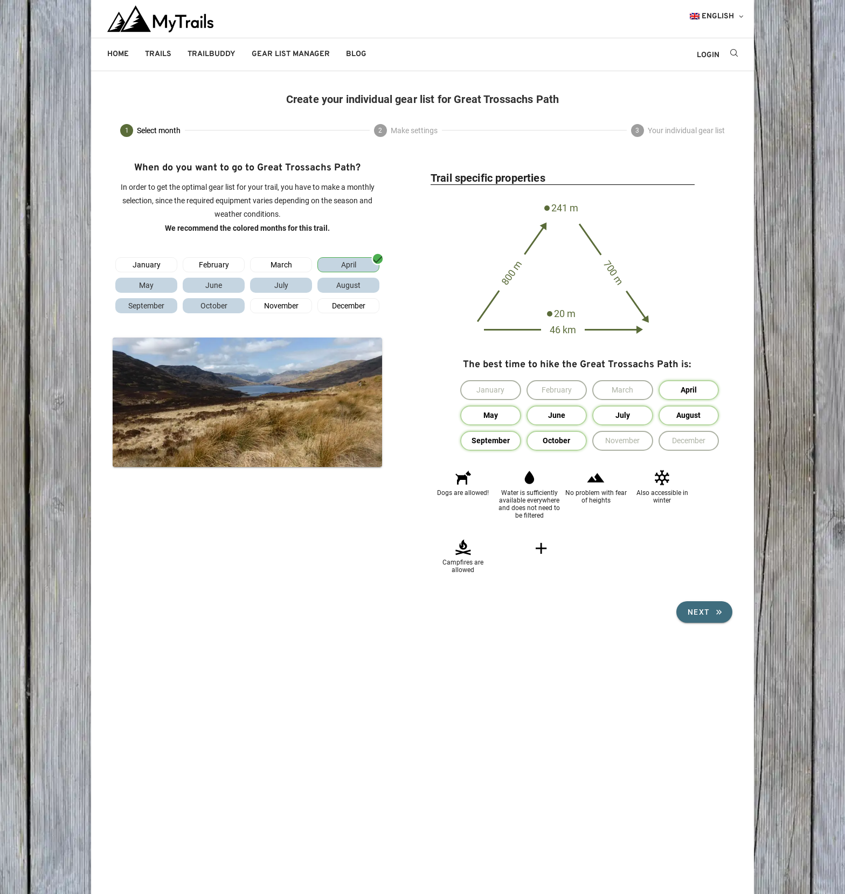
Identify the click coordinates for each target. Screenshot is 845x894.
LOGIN (708, 55)
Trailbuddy (212, 54)
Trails (158, 54)
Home (118, 54)
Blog (356, 54)
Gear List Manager (291, 54)
